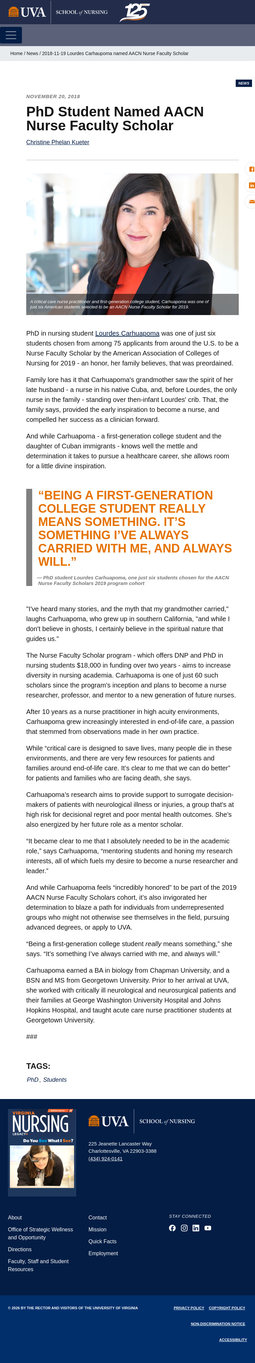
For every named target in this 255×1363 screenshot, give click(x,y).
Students (55, 1079)
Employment (103, 1253)
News (32, 53)
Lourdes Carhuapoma (127, 333)
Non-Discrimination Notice (218, 1324)
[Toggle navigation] (11, 35)
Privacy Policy (189, 1308)
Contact (98, 1217)
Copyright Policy (227, 1308)
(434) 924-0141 (106, 1158)
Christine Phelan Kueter (57, 142)
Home (16, 53)
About (15, 1217)
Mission (98, 1229)
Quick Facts (103, 1241)
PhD (33, 1079)
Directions (20, 1249)
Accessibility (233, 1340)
